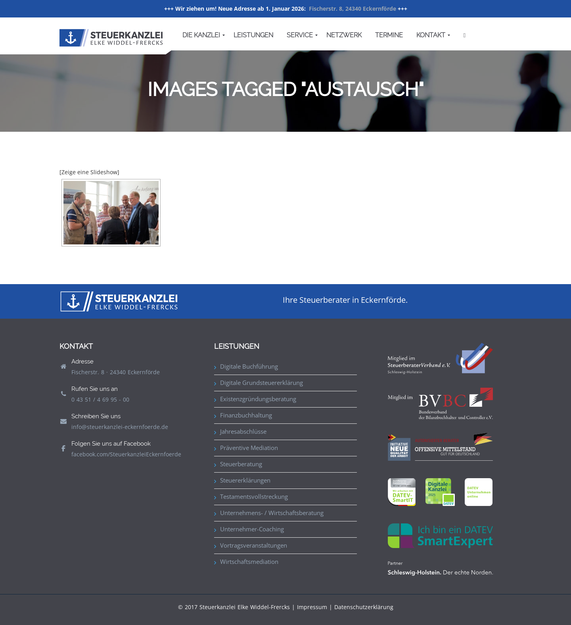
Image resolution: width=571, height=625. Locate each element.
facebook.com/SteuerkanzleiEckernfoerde (126, 454)
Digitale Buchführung (249, 366)
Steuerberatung (241, 464)
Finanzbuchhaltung (246, 415)
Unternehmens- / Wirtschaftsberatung (272, 513)
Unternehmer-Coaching (252, 529)
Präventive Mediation (249, 448)
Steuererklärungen (245, 480)
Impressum (312, 607)
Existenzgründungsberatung (258, 399)
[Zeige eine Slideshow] (89, 172)
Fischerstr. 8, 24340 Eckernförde (352, 8)
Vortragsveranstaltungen (253, 545)
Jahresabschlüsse (243, 431)
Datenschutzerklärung (363, 607)
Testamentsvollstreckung (254, 496)
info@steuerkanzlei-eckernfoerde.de (119, 427)
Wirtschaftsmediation (249, 561)
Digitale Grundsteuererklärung (261, 383)
